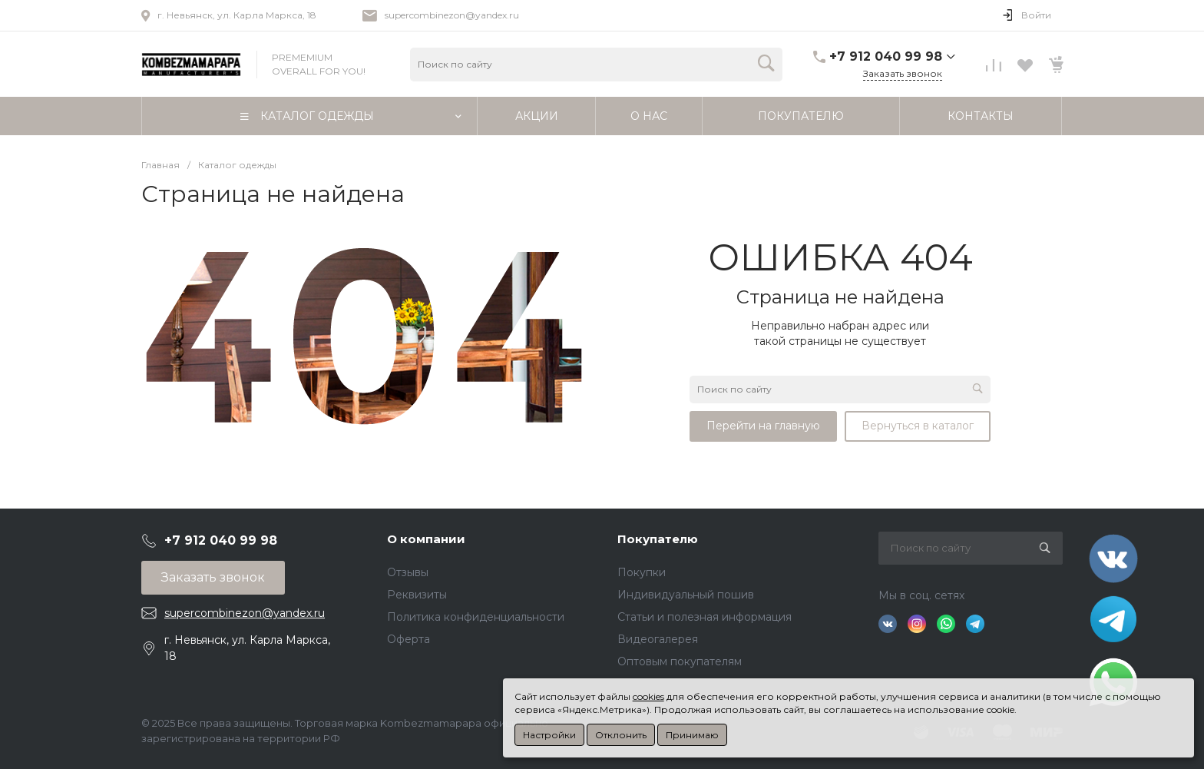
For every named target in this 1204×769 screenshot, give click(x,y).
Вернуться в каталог (918, 426)
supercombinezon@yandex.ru (452, 15)
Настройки (549, 735)
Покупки (641, 572)
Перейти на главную (763, 426)
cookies (648, 696)
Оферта (408, 639)
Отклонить (621, 735)
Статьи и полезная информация (704, 617)
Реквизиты (417, 595)
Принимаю (692, 735)
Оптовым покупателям (679, 661)
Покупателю (657, 539)
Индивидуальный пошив (685, 595)
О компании (426, 539)
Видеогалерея (657, 639)
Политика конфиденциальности (475, 617)
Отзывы (407, 572)
